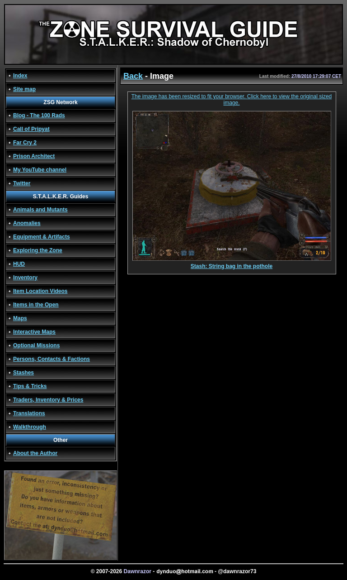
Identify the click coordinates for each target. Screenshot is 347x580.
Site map (24, 89)
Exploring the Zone (37, 250)
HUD (19, 264)
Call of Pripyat (31, 129)
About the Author (35, 453)
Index (20, 75)
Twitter (21, 183)
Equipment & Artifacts (41, 237)
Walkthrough (29, 427)
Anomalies (27, 223)
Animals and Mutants (40, 209)
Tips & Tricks (30, 386)
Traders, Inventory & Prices (48, 400)
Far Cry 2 (25, 142)
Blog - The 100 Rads (39, 115)
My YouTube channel (39, 170)
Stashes (23, 372)
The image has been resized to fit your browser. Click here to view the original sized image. (231, 99)
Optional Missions (36, 345)
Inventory (25, 277)
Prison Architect (34, 156)
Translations (29, 413)
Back (133, 76)
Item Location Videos (40, 291)
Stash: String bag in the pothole (231, 263)
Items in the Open (36, 305)
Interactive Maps (34, 332)
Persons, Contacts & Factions (51, 359)
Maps (20, 318)
